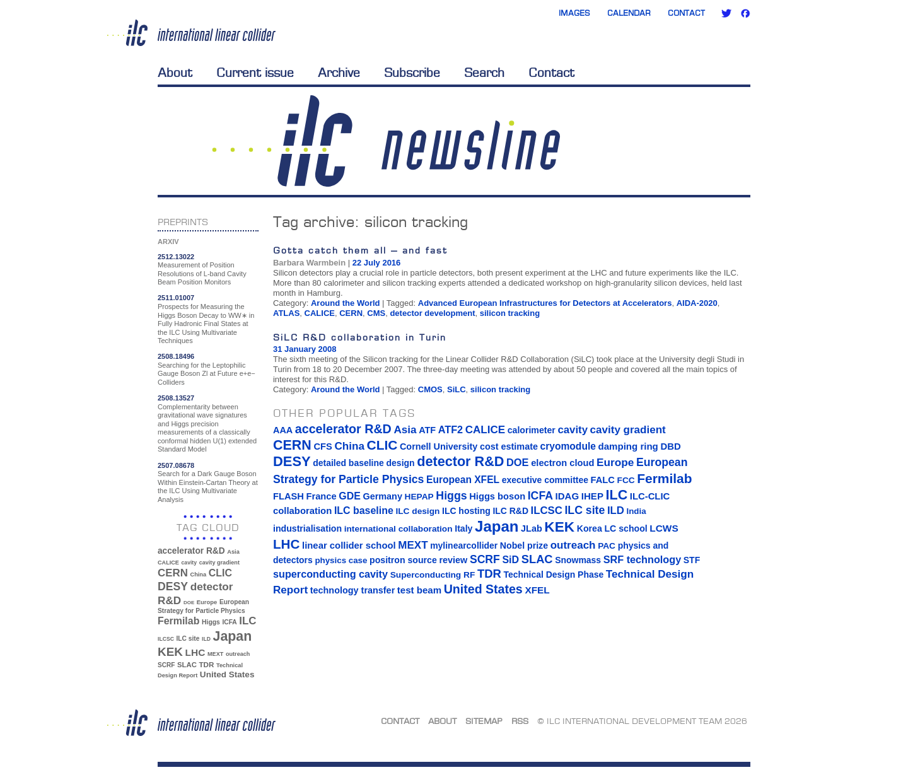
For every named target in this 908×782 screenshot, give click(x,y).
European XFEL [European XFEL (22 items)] (462, 479)
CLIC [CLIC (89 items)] (220, 573)
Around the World (345, 303)
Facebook (745, 13)
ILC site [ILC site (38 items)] (188, 638)
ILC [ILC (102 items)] (247, 621)
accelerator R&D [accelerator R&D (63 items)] (191, 551)
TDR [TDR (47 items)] (206, 664)
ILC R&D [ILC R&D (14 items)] (510, 511)
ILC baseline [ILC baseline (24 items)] (363, 510)
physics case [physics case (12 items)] (341, 560)
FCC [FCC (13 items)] (626, 480)
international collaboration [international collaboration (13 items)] (398, 529)
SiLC (456, 389)
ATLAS (286, 313)
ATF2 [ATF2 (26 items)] (450, 429)
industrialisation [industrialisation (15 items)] (307, 528)
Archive (339, 72)
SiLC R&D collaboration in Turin (359, 337)
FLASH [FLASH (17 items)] (288, 496)
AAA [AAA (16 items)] (283, 430)
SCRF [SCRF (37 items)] (166, 665)
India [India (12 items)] (636, 511)
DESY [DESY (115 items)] (173, 586)
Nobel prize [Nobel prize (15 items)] (524, 545)
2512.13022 (176, 256)
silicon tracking (510, 313)
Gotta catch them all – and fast (360, 250)
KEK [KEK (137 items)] (170, 651)
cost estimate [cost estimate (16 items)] (509, 446)
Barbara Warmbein (309, 262)
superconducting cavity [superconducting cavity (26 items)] (330, 574)
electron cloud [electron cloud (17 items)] (562, 463)
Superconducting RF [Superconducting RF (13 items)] (432, 575)
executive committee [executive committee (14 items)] (545, 480)
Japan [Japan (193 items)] (232, 636)
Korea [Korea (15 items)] (589, 528)
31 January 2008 (304, 349)
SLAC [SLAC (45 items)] (187, 664)
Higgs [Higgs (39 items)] (211, 622)
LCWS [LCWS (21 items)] (663, 528)
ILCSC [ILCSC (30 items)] (166, 639)
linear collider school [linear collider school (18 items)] (349, 545)
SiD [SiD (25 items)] (510, 559)
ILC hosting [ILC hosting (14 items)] (466, 511)
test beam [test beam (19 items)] (419, 590)
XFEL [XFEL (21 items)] (537, 590)
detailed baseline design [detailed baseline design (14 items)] (363, 463)
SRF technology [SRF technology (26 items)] (642, 559)
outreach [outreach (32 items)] (238, 654)
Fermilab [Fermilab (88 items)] (178, 621)
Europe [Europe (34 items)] (207, 601)
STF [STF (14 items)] (692, 560)
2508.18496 (176, 356)
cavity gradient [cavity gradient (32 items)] (219, 562)
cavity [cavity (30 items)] (189, 562)
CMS (376, 313)
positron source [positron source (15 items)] (403, 560)
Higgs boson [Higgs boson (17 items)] (497, 496)
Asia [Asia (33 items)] (233, 552)
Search (484, 72)
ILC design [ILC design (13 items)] (417, 511)
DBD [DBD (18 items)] (670, 446)
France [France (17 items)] (321, 496)
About (175, 72)
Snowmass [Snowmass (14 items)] (578, 560)
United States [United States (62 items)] (227, 674)
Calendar (629, 13)
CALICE (320, 313)
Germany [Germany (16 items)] (382, 496)
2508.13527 (176, 398)
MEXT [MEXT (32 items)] (215, 654)
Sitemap (484, 721)
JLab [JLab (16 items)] (531, 528)
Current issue (255, 72)
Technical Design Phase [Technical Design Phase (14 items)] (553, 574)
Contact (686, 13)
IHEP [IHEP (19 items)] (592, 496)
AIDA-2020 (697, 303)
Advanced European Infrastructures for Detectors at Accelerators (545, 303)
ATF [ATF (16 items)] (427, 430)
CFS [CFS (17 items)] (322, 446)
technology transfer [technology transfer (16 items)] (352, 590)
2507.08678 (176, 465)
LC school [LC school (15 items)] (625, 528)
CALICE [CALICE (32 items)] (168, 562)
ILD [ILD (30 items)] (206, 639)
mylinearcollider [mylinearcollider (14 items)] (464, 545)
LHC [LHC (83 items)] (195, 652)
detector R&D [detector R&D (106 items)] (460, 461)
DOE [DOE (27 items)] (188, 602)
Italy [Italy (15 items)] (463, 528)
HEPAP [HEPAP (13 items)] (419, 496)
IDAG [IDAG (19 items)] (567, 496)
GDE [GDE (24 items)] (350, 496)
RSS (519, 721)
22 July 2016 (376, 262)
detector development (432, 313)
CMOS (430, 389)
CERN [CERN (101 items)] (173, 573)
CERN (351, 313)
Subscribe (412, 72)
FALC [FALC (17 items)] (603, 480)
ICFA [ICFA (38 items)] (229, 622)
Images (574, 13)
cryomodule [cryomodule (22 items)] (568, 446)
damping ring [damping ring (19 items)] (628, 446)
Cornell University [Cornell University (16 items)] (438, 446)
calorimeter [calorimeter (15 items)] (532, 430)
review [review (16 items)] (453, 560)
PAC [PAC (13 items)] (606, 546)
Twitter (726, 13)
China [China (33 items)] (198, 574)
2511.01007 (176, 297)
